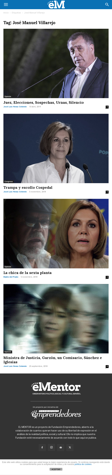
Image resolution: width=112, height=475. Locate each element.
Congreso (8, 181)
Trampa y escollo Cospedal (27, 187)
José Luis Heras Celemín (15, 107)
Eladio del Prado (10, 277)
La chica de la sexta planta (27, 272)
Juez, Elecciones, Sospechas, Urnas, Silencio (43, 102)
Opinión (7, 96)
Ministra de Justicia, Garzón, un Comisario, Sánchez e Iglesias (52, 359)
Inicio (6, 13)
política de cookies (83, 464)
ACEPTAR (56, 469)
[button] (5, 4)
